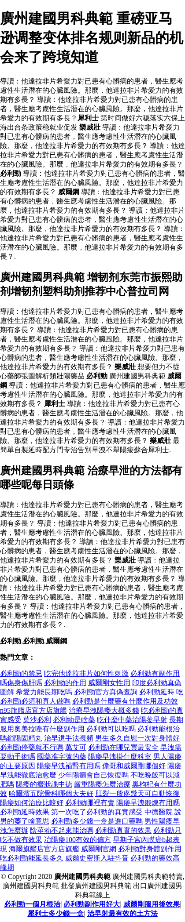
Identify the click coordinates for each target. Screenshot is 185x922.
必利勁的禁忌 (21, 673)
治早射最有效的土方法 (122, 913)
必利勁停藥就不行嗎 (31, 747)
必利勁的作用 (65, 682)
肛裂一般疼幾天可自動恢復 (137, 793)
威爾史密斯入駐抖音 (97, 858)
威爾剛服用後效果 (151, 904)
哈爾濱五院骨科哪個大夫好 (51, 793)
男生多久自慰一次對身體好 (137, 738)
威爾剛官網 (98, 849)
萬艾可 (75, 747)
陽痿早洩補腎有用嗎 (68, 766)
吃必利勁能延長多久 (31, 858)
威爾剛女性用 (109, 682)
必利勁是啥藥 (74, 719)
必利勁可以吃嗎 (111, 729)
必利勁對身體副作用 (149, 849)
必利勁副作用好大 (91, 904)
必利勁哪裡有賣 (90, 802)
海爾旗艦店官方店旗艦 (44, 849)
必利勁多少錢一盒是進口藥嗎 (97, 821)
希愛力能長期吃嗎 (44, 692)
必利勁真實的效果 (123, 830)
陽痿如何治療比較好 (31, 802)
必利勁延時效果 (24, 812)
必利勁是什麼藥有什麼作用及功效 (125, 701)
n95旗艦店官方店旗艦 (33, 710)
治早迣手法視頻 (68, 738)
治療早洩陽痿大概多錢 (104, 710)
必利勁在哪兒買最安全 (123, 747)
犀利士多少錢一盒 (55, 913)
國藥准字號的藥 (61, 756)
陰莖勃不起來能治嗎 (61, 830)
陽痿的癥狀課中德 (44, 784)
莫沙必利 (37, 719)
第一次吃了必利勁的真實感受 (97, 812)
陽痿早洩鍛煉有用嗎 (148, 802)
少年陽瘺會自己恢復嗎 (93, 775)
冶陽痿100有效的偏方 (77, 839)
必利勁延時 (156, 692)
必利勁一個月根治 (32, 904)
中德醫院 (158, 812)
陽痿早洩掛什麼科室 (120, 756)
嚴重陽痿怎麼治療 (102, 784)
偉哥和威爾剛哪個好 (134, 766)
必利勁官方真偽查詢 (105, 692)
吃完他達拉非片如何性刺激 (86, 673)
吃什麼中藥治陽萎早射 (132, 719)
